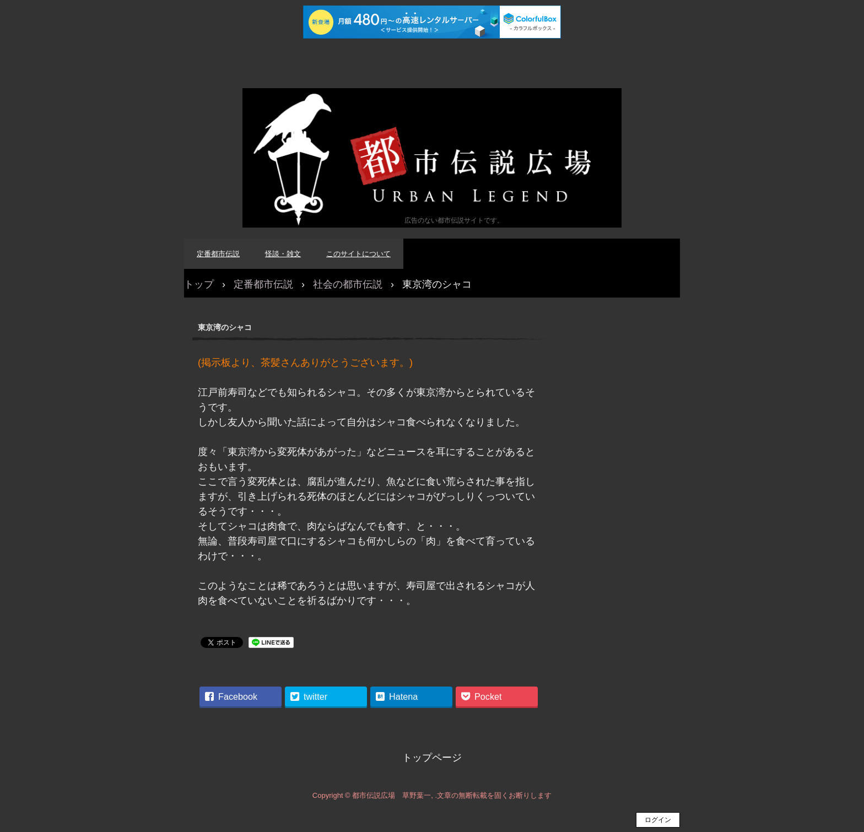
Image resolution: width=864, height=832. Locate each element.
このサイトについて (358, 254)
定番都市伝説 (218, 254)
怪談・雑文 (283, 254)
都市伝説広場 (432, 158)
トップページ (432, 757)
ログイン (658, 820)
